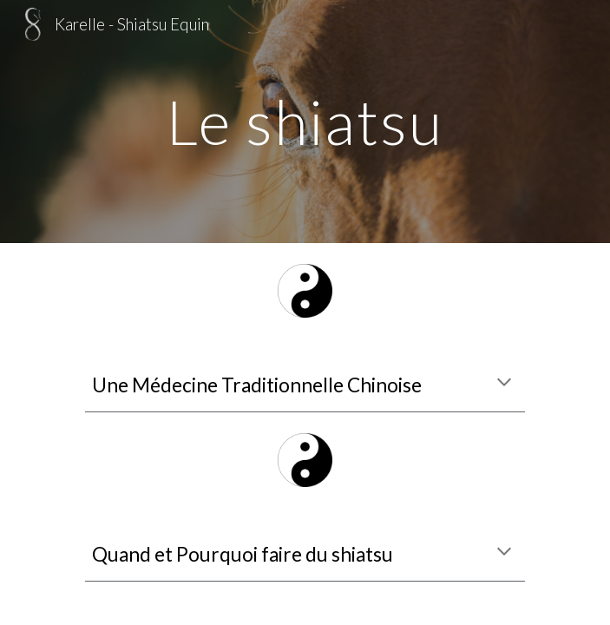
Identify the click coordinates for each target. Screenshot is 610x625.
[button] (504, 384)
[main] (305, 122)
